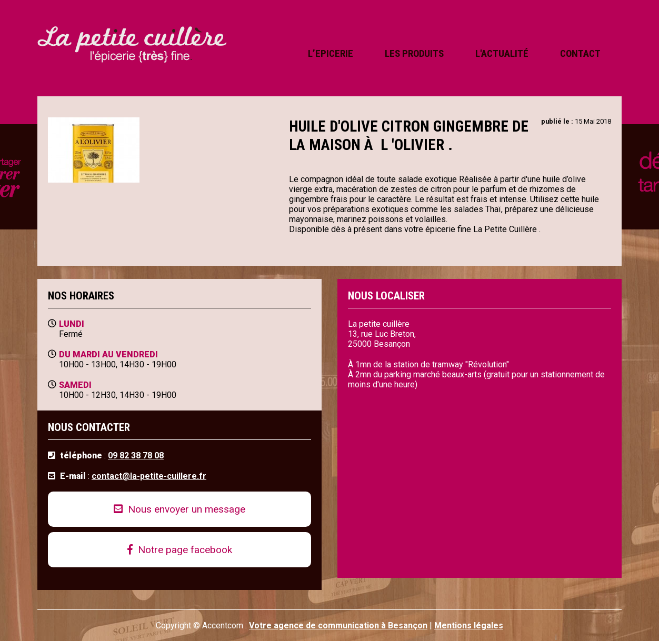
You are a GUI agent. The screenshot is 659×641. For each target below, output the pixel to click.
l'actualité (501, 53)
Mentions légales (468, 625)
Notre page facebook (179, 550)
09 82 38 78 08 (136, 455)
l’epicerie (330, 53)
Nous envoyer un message (179, 509)
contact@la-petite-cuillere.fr (149, 476)
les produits (414, 53)
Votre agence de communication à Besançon (338, 625)
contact (580, 53)
